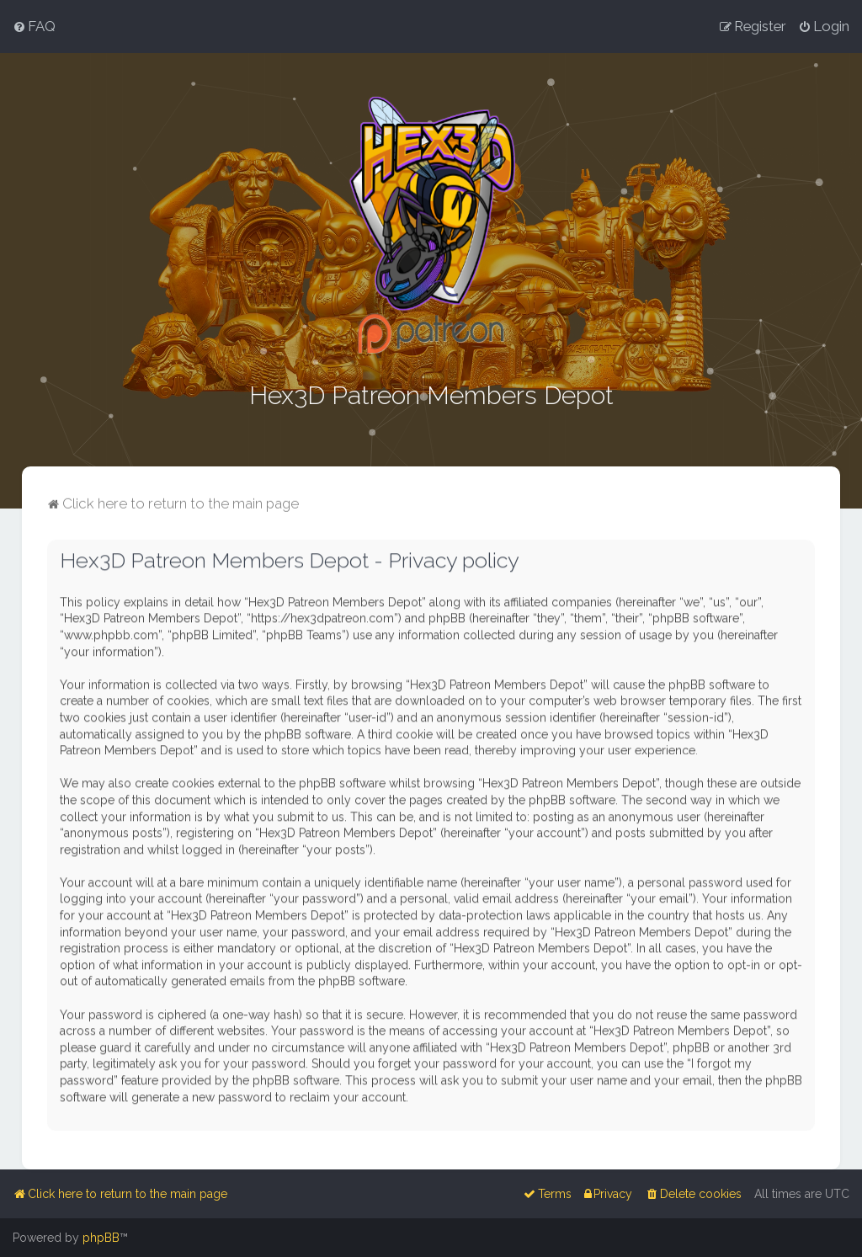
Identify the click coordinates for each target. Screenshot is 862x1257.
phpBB (101, 1237)
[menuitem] (34, 26)
